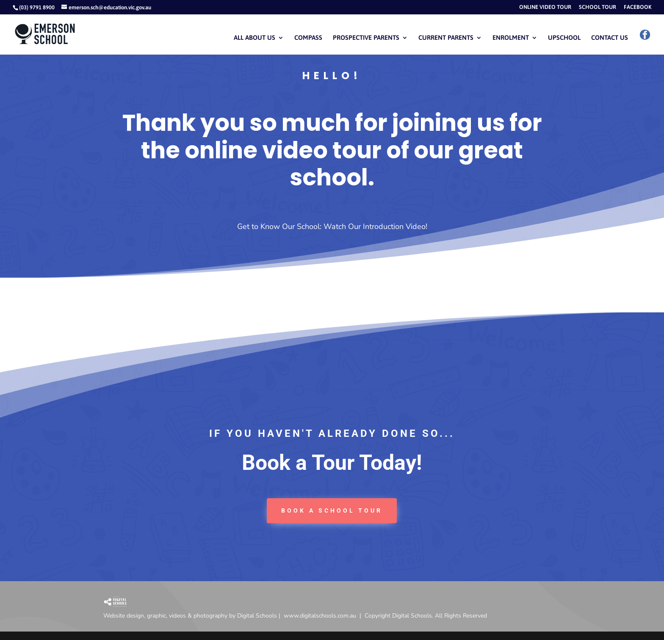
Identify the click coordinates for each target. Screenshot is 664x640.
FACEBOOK (637, 7)
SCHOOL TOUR (597, 7)
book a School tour (331, 510)
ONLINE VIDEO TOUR (545, 7)
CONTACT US (609, 38)
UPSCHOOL (564, 38)
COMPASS (308, 38)
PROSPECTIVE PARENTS (366, 38)
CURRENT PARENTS (445, 38)
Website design (123, 616)
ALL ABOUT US (254, 38)
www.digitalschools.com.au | (324, 616)
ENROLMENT (510, 38)
